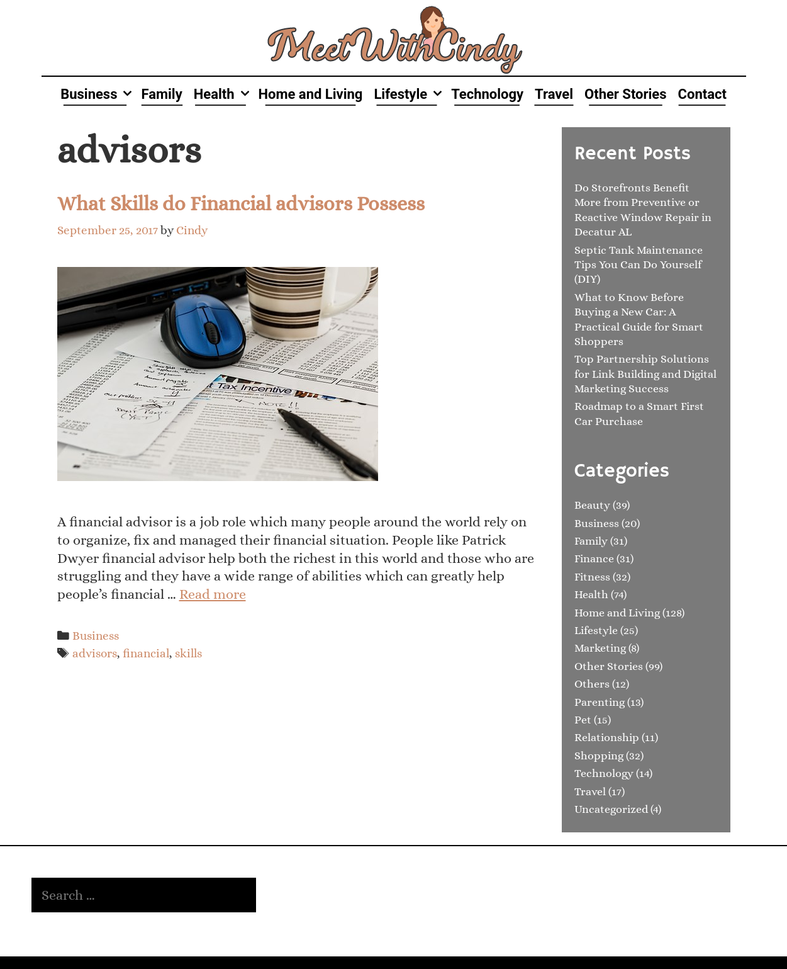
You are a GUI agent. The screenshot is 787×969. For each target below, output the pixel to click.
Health (223, 94)
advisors (94, 653)
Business (97, 94)
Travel (554, 94)
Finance (594, 558)
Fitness (592, 576)
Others (592, 683)
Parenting (599, 702)
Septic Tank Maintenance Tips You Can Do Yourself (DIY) (638, 265)
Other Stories (625, 94)
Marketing (600, 648)
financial (146, 653)
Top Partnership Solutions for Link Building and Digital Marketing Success (645, 374)
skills (188, 653)
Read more (212, 594)
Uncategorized (611, 809)
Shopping (598, 755)
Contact (702, 94)
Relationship (606, 737)
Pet (582, 719)
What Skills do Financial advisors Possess (241, 203)
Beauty (592, 505)
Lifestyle (409, 94)
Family (161, 94)
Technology (487, 94)
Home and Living (311, 94)
